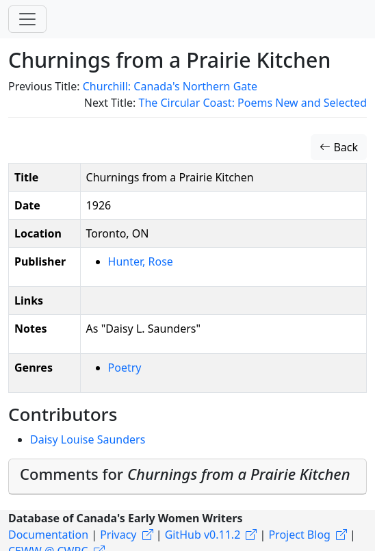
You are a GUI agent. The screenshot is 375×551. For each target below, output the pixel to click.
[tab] (187, 476)
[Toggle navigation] (27, 19)
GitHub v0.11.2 (203, 534)
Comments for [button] (185, 473)
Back (339, 147)
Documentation (48, 534)
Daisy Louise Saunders (87, 439)
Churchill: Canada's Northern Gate (170, 86)
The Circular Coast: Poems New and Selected (252, 102)
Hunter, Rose (140, 261)
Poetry (125, 367)
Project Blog (299, 534)
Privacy (118, 534)
